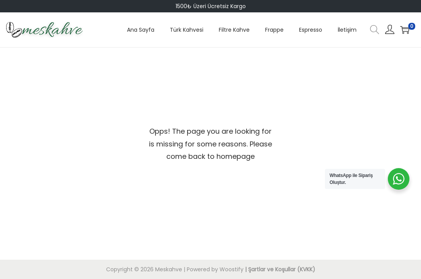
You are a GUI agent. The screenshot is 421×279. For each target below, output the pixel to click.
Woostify (231, 269)
